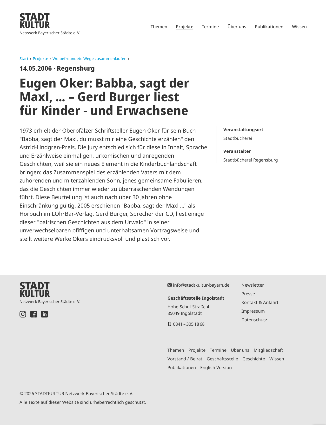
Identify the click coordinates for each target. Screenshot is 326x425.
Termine (210, 26)
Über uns (236, 26)
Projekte (184, 26)
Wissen (299, 26)
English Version (216, 367)
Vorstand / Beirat (184, 359)
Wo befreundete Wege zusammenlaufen (89, 58)
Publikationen (269, 26)
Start (24, 58)
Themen (159, 26)
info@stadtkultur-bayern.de (201, 285)
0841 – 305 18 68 (189, 324)
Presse (248, 294)
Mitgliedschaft (268, 350)
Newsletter (252, 285)
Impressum (253, 311)
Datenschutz (254, 320)
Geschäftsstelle (222, 359)
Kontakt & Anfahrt (260, 302)
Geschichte (253, 359)
